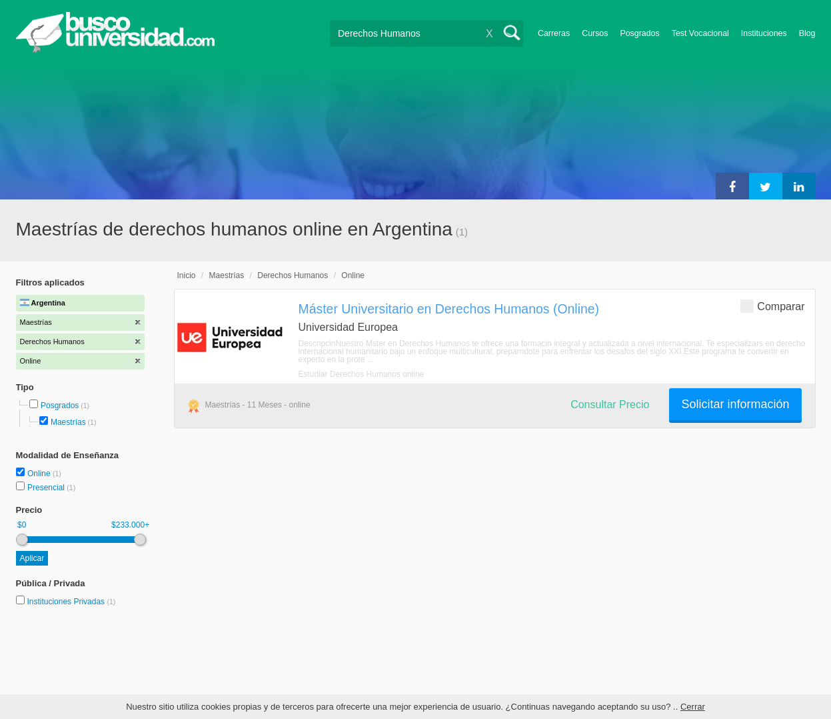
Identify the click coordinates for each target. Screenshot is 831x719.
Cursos (595, 33)
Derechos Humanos (292, 275)
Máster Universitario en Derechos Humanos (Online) (449, 308)
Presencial (47, 487)
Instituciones (764, 33)
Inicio (186, 275)
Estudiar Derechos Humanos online (361, 374)
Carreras (554, 33)
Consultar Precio (609, 404)
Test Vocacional (700, 33)
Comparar (772, 305)
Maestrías (68, 422)
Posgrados (639, 33)
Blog (807, 33)
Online (40, 473)
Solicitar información (735, 404)
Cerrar (692, 707)
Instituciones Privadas (71, 601)
